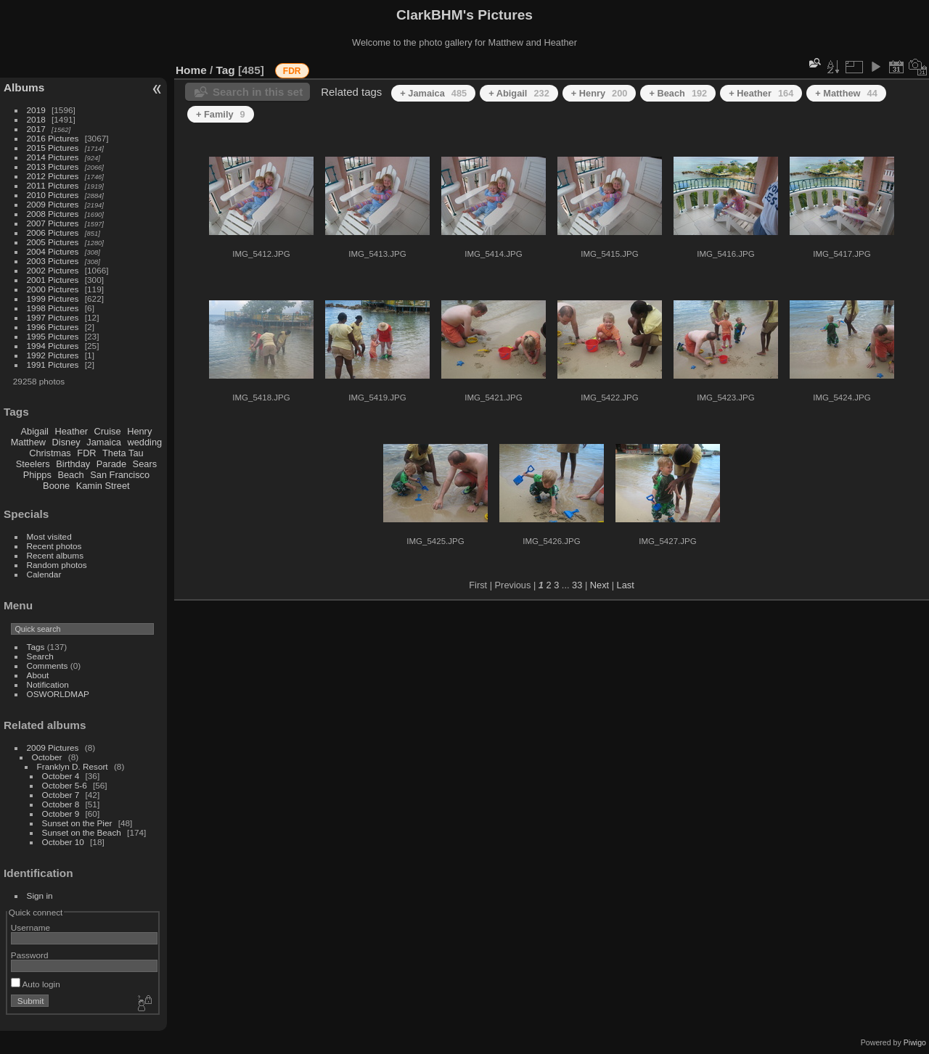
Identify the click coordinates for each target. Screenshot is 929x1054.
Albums (24, 87)
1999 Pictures (53, 298)
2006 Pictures (53, 232)
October (47, 757)
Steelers (33, 463)
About (38, 675)
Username (30, 927)
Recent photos (54, 546)
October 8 (61, 804)
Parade (111, 463)
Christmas (50, 453)
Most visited (49, 536)
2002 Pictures (53, 270)
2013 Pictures (53, 166)
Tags (36, 646)
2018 (36, 119)
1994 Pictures (53, 345)
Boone (56, 485)
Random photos (57, 564)
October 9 (61, 813)
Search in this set (258, 92)
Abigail (35, 431)
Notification (48, 684)
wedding (144, 442)
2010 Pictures (53, 194)
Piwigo (915, 1042)
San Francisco (120, 474)
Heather (72, 431)
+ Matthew (846, 93)
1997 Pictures (53, 317)
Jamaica (103, 442)
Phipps (37, 474)
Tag (225, 70)
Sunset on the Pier (77, 823)
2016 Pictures (53, 138)
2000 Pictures (53, 289)
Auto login (35, 984)
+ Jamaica (433, 93)
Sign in (40, 895)
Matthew (28, 442)
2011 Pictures (53, 185)
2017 (36, 128)
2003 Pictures (53, 260)
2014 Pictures (53, 157)
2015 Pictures (53, 147)
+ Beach (678, 93)
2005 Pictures (53, 242)
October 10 (63, 842)
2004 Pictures (53, 251)
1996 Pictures (53, 327)
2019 (36, 110)
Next (599, 585)
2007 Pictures (53, 223)
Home (191, 70)
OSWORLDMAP (58, 694)
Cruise (107, 431)
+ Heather (761, 93)
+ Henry (599, 93)
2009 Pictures (53, 204)
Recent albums (55, 555)
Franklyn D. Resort (72, 766)
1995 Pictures (53, 336)
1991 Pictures (53, 364)
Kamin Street (103, 485)
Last (625, 585)
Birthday (73, 463)
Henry (139, 431)
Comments (47, 665)
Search (40, 656)
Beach (70, 474)
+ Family (220, 114)
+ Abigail (518, 93)
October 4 (61, 776)
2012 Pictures (53, 176)
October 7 (61, 794)
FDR (86, 453)
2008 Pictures (53, 213)
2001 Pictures (53, 279)
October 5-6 (64, 785)
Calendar (44, 574)
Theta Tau (123, 453)
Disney (66, 442)
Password (30, 955)
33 (577, 585)
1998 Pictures (53, 308)
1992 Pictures (53, 355)
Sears (145, 463)
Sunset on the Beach (81, 832)
